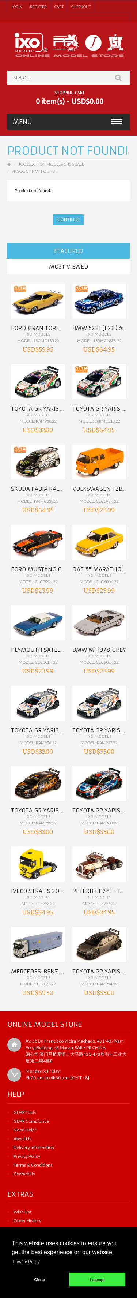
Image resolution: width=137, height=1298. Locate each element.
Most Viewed (68, 266)
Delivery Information (34, 1147)
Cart (59, 6)
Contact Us (24, 1174)
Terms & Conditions (33, 1165)
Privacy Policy (27, 1156)
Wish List (22, 1212)
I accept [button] (97, 1280)
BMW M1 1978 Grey (99, 649)
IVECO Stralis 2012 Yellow (49, 890)
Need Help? (25, 1130)
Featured (68, 250)
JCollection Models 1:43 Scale (51, 164)
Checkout (81, 6)
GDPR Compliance (31, 1121)
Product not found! (34, 171)
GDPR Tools (25, 1112)
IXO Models (38, 334)
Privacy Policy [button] (26, 1261)
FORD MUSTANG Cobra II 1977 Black (62, 569)
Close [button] (39, 1280)
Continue (68, 220)
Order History (27, 1220)
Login (16, 6)
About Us (22, 1138)
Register (38, 6)
